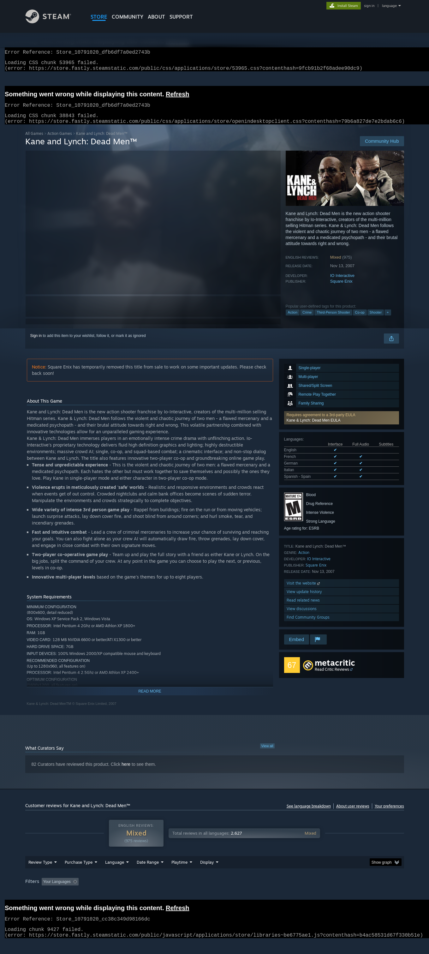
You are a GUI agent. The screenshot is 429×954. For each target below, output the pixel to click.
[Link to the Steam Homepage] (53, 21)
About (156, 17)
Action (293, 320)
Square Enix (341, 288)
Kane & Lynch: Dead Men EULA (314, 428)
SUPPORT (181, 17)
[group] (214, 889)
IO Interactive (342, 283)
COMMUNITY (127, 17)
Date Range (148, 869)
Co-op (360, 320)
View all (267, 753)
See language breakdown (309, 813)
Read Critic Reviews (332, 677)
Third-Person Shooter (333, 320)
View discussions (302, 616)
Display (207, 869)
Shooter (376, 320)
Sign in (36, 343)
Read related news (303, 607)
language (389, 5)
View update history (304, 599)
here (126, 771)
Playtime (179, 869)
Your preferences (389, 813)
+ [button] (388, 320)
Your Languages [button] (57, 889)
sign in (369, 5)
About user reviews (352, 813)
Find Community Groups (308, 624)
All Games (34, 141)
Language (114, 869)
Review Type (40, 869)
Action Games (59, 141)
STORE (99, 17)
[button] (341, 425)
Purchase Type (78, 869)
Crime (307, 320)
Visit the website (304, 590)
